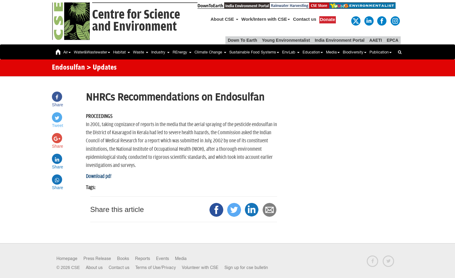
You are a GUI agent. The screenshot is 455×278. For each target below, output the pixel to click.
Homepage (66, 258)
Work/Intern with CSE (265, 19)
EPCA (392, 40)
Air (67, 52)
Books (123, 258)
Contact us (304, 19)
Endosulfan (68, 67)
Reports (142, 258)
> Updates (101, 67)
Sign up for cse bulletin (246, 267)
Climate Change (210, 52)
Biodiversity (354, 52)
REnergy (182, 52)
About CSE (225, 19)
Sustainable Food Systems (254, 52)
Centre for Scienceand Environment (136, 21)
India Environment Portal (340, 40)
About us (94, 267)
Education (313, 52)
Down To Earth (242, 40)
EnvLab (291, 52)
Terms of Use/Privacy (155, 267)
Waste (140, 52)
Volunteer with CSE (200, 267)
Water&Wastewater (92, 52)
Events (162, 258)
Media (333, 52)
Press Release (97, 258)
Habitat (121, 52)
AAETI (375, 40)
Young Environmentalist (286, 40)
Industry (160, 52)
